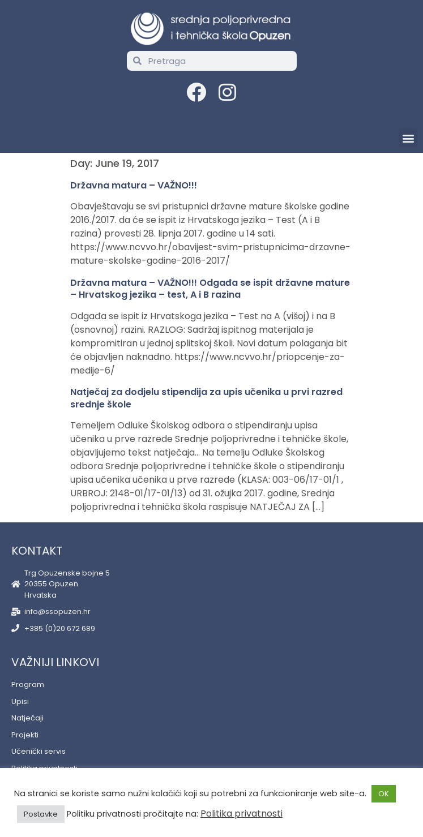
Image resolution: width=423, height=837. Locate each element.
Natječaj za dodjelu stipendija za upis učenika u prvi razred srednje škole (206, 398)
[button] (408, 137)
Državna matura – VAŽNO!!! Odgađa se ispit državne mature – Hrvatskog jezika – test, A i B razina (210, 289)
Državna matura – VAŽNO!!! (133, 185)
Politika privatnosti (241, 813)
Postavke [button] (41, 814)
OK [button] (383, 793)
